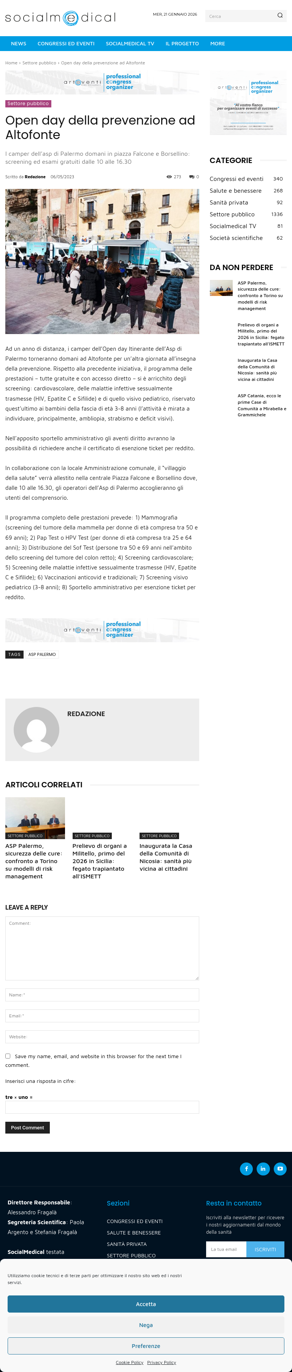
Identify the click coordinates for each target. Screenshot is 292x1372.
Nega (146, 1325)
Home (11, 63)
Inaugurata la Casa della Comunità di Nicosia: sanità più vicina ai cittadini (257, 369)
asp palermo (42, 654)
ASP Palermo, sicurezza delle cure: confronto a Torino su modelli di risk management (34, 860)
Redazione (35, 176)
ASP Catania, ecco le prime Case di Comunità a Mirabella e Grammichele (262, 405)
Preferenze (146, 1346)
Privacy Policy (161, 1362)
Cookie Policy (129, 1362)
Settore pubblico (39, 63)
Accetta (146, 1304)
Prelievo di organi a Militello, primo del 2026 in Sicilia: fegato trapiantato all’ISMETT (100, 860)
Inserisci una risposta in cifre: (40, 1081)
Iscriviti (265, 1249)
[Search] (280, 16)
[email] (226, 1249)
